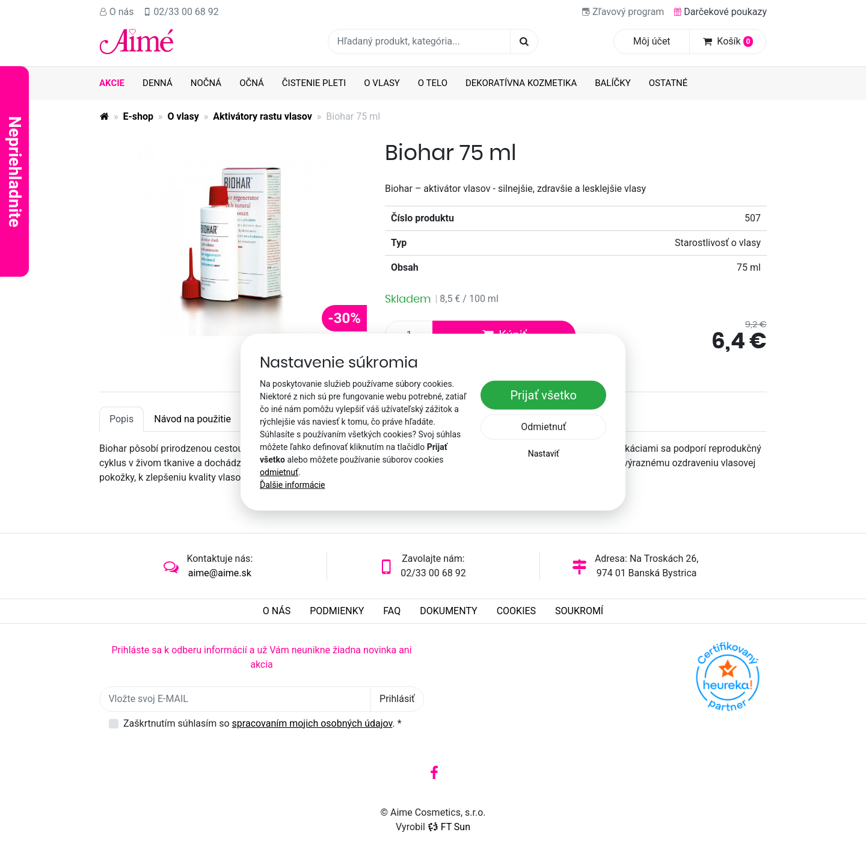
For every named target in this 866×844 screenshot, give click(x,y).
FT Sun (449, 827)
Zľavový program (623, 11)
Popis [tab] (121, 419)
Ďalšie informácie (292, 485)
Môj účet (652, 41)
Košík (727, 41)
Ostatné (668, 83)
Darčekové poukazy (720, 11)
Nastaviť (543, 453)
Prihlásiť (397, 698)
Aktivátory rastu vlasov (262, 116)
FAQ (392, 611)
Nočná (206, 83)
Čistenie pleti (314, 83)
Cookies (516, 611)
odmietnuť (279, 472)
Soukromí (579, 611)
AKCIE (111, 83)
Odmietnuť (543, 427)
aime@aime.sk (219, 573)
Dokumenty (448, 611)
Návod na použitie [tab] (192, 419)
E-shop (138, 116)
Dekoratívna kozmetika (521, 83)
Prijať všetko (543, 395)
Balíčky (612, 83)
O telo (432, 83)
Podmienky (337, 611)
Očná (251, 83)
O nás (116, 11)
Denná (158, 83)
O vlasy (382, 83)
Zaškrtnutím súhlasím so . (262, 723)
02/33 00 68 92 (181, 11)
